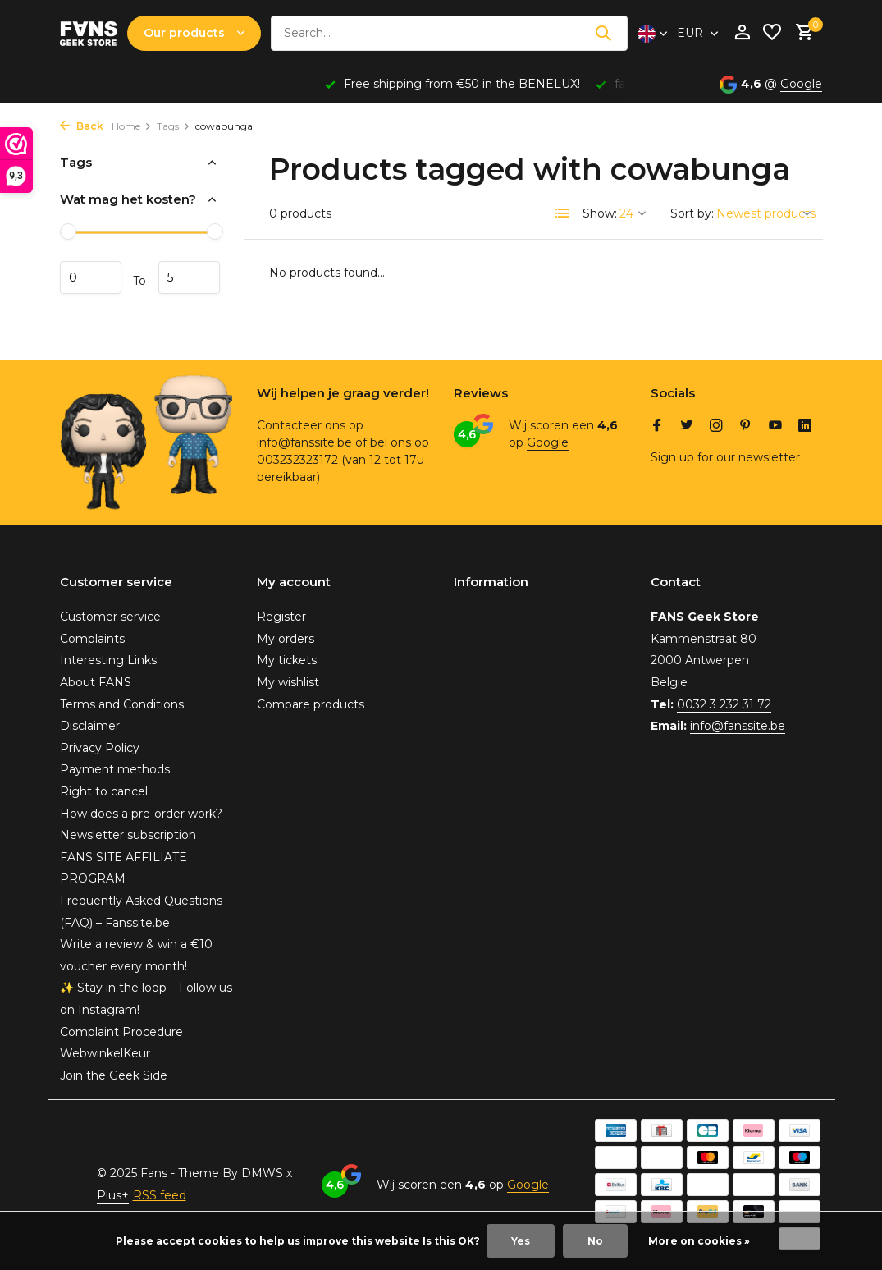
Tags (173, 126)
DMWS (262, 1173)
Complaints (92, 638)
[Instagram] (716, 427)
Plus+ (113, 1195)
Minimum (90, 277)
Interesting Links (108, 660)
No (595, 1241)
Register (281, 616)
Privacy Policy (99, 747)
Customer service (110, 616)
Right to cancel (104, 791)
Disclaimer (90, 725)
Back (81, 126)
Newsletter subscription (128, 835)
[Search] (449, 33)
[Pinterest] (745, 427)
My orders (285, 638)
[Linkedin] (804, 427)
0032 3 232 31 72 (724, 704)
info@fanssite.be (737, 725)
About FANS (95, 682)
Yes (520, 1241)
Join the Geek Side (113, 1075)
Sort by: (692, 213)
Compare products (310, 704)
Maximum (189, 277)
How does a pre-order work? (141, 813)
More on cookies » (699, 1241)
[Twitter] (686, 427)
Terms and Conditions (122, 704)
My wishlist (288, 682)
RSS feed (159, 1195)
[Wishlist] (772, 33)
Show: (600, 213)
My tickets (287, 660)
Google (801, 83)
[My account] (742, 33)
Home (132, 126)
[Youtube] (775, 427)
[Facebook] (657, 427)
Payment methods (115, 769)
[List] (562, 213)
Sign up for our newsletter (725, 457)
